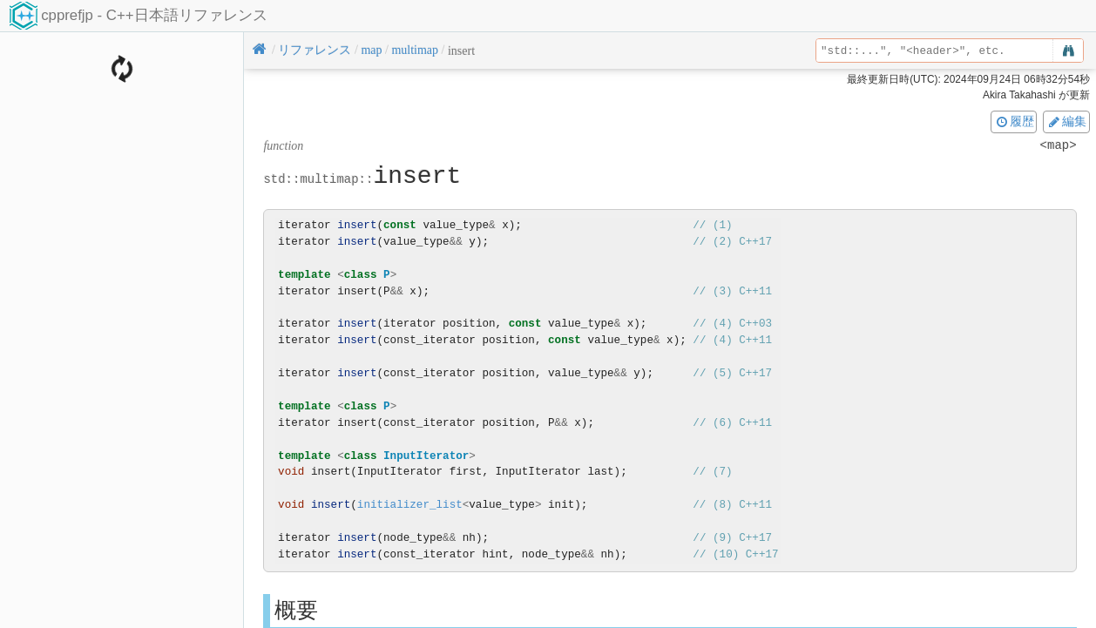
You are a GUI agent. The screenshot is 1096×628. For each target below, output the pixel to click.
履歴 (1014, 121)
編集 (1066, 121)
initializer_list (410, 504)
